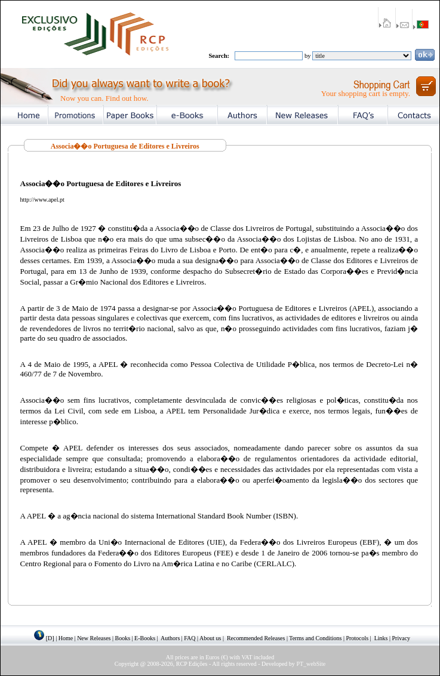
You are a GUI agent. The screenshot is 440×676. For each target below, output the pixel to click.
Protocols (357, 638)
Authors (170, 638)
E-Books (144, 638)
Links (381, 638)
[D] (50, 638)
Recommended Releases (256, 638)
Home (66, 638)
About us (210, 638)
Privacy (401, 638)
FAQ (189, 638)
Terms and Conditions (315, 638)
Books (123, 638)
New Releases (93, 638)
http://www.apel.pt (42, 199)
